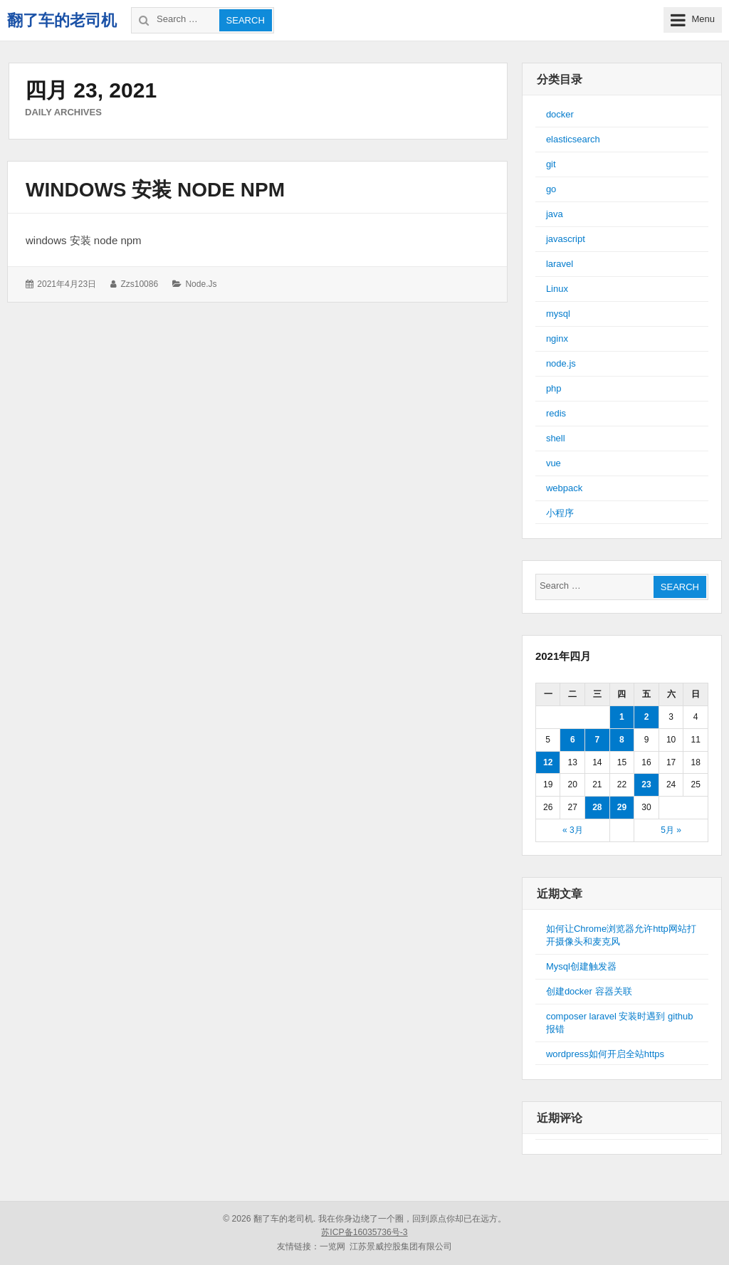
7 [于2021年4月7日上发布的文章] (596, 740)
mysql (558, 313)
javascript (565, 238)
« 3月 (572, 830)
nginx (557, 338)
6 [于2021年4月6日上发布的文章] (572, 740)
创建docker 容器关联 (589, 991)
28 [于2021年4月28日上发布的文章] (597, 807)
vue (553, 463)
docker (560, 114)
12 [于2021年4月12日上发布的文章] (547, 762)
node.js (200, 284)
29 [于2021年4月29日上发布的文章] (621, 807)
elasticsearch (573, 139)
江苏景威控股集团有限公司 (401, 1246)
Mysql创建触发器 (581, 966)
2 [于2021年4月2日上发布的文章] (646, 717)
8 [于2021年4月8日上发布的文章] (621, 740)
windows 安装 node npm (155, 190)
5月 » (671, 830)
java (554, 214)
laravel (559, 263)
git (551, 164)
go (551, 189)
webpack (564, 488)
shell (555, 438)
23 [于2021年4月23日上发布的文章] (646, 784)
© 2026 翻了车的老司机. (269, 1219)
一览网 (332, 1246)
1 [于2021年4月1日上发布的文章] (621, 717)
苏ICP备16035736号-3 (364, 1232)
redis (556, 413)
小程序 (560, 513)
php (554, 388)
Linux (557, 288)
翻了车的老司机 (62, 20)
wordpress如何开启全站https (605, 1054)
